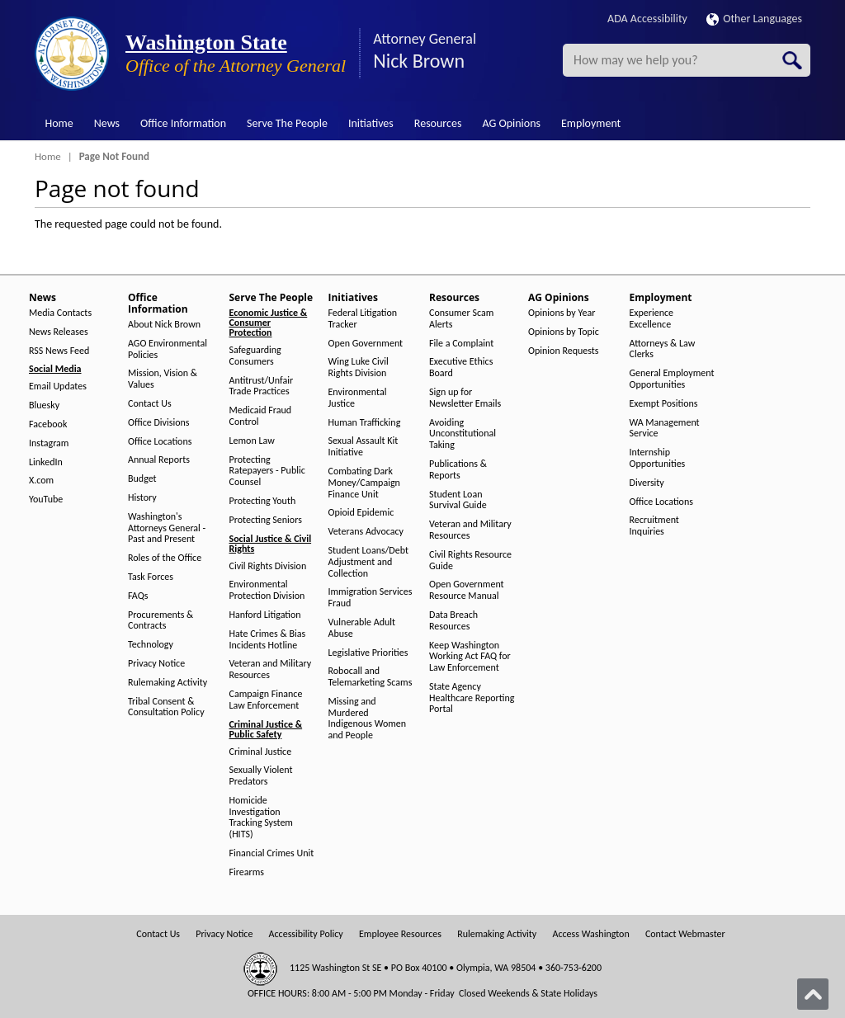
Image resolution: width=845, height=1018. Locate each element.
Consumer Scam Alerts (461, 319)
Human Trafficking (364, 422)
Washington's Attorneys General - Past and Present (166, 528)
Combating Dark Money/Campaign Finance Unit (364, 483)
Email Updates (58, 386)
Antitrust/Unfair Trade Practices (261, 386)
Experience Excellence (652, 319)
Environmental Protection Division (267, 590)
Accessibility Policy (306, 934)
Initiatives (371, 123)
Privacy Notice (156, 663)
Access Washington (590, 934)
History (142, 498)
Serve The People (287, 123)
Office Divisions (158, 422)
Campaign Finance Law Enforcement (266, 700)
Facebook (48, 424)
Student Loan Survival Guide (458, 500)
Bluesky (44, 405)
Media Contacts (60, 313)
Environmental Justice (357, 398)
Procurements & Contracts (160, 621)
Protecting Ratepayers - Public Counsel (267, 471)
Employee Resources (400, 934)
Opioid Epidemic (361, 512)
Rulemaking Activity (167, 682)
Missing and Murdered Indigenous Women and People (367, 718)
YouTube (46, 499)
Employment (591, 123)
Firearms (246, 872)
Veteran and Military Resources (270, 669)
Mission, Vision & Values (162, 379)
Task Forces (150, 577)
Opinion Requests (563, 351)
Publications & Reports (458, 470)
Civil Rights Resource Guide (470, 560)
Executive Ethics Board (461, 367)
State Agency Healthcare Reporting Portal (471, 698)
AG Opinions (511, 123)
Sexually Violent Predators (261, 776)
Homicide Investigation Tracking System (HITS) (261, 817)
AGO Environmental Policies (167, 349)
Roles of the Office (164, 558)
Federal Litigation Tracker (363, 319)
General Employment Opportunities (672, 379)
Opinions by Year (561, 313)
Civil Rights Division (268, 566)
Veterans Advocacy (366, 531)
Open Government (366, 343)
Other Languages (754, 19)
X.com (41, 480)
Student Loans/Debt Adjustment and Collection (368, 562)
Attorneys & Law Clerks (663, 349)
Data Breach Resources (453, 621)
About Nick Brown (164, 324)
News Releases (58, 332)
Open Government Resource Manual (466, 590)
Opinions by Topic (563, 332)
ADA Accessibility (647, 19)
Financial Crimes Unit (271, 853)
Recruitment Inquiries (654, 526)
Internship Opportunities (658, 458)
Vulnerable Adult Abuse (362, 628)
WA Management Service (665, 428)
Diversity (647, 483)
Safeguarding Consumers (255, 356)
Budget (142, 479)
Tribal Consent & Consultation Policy (166, 707)
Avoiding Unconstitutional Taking (462, 434)
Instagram (48, 443)
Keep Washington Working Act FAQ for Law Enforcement (470, 657)
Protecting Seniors (265, 520)
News (107, 123)
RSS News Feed (59, 351)
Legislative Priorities (368, 653)
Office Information (183, 123)
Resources (438, 123)
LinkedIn (46, 462)
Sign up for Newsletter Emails (465, 398)
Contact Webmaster (685, 934)
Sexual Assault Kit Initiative (363, 447)
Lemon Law (252, 441)
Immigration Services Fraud (370, 598)
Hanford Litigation (265, 615)
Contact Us (150, 403)
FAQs (138, 596)
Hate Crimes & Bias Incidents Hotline (267, 640)
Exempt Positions (664, 403)
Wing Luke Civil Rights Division (358, 367)
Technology (150, 644)
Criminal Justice (260, 752)
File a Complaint (461, 343)
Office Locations (159, 441)
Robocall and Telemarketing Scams (370, 677)
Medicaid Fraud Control (260, 416)
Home (59, 123)
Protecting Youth (262, 501)
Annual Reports (159, 460)
